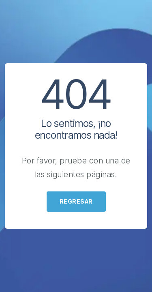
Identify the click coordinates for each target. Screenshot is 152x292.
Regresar (76, 201)
